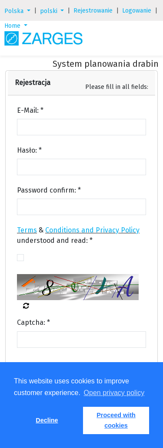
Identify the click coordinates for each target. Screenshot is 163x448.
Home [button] (13, 25)
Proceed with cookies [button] (116, 420)
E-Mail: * (30, 110)
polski (49, 11)
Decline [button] (47, 420)
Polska (14, 11)
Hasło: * (29, 150)
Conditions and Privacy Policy (92, 230)
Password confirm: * (49, 190)
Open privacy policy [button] (114, 392)
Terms (27, 230)
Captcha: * (33, 322)
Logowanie (136, 10)
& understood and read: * (78, 235)
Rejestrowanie (93, 10)
